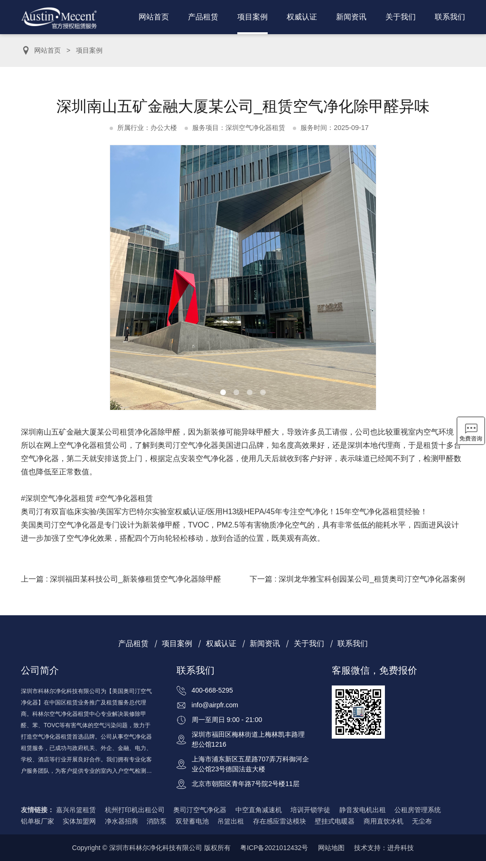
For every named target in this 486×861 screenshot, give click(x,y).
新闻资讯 (351, 17)
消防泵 (157, 821)
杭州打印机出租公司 (135, 810)
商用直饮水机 (383, 821)
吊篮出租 (230, 821)
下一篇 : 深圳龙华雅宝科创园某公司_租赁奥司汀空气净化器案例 (357, 579)
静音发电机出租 (362, 810)
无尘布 (422, 821)
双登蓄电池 (192, 821)
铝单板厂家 (37, 821)
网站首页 (154, 17)
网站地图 (331, 848)
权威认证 (302, 17)
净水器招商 (121, 821)
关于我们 (400, 17)
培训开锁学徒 (310, 810)
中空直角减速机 (258, 810)
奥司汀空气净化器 (199, 810)
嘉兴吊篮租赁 (76, 810)
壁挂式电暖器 (335, 821)
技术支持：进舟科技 (384, 848)
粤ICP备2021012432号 (274, 848)
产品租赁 (203, 17)
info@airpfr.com (215, 705)
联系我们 (450, 17)
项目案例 (252, 17)
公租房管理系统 (417, 810)
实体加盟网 (79, 821)
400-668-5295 (212, 690)
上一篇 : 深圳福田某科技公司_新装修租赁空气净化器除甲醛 (121, 579)
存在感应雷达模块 (279, 821)
